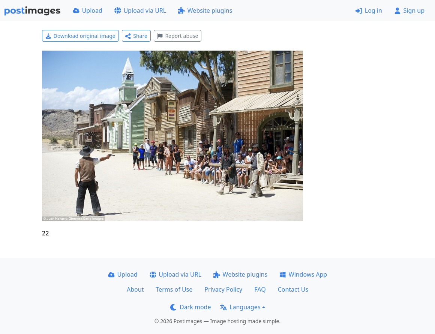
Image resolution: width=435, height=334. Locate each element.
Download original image (80, 35)
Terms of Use (174, 289)
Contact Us (293, 289)
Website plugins (205, 10)
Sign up (409, 10)
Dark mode (190, 307)
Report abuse (177, 35)
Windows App (303, 274)
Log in (369, 10)
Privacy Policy (223, 289)
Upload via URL (140, 10)
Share (136, 35)
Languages (240, 307)
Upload (87, 10)
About (135, 289)
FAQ (260, 289)
